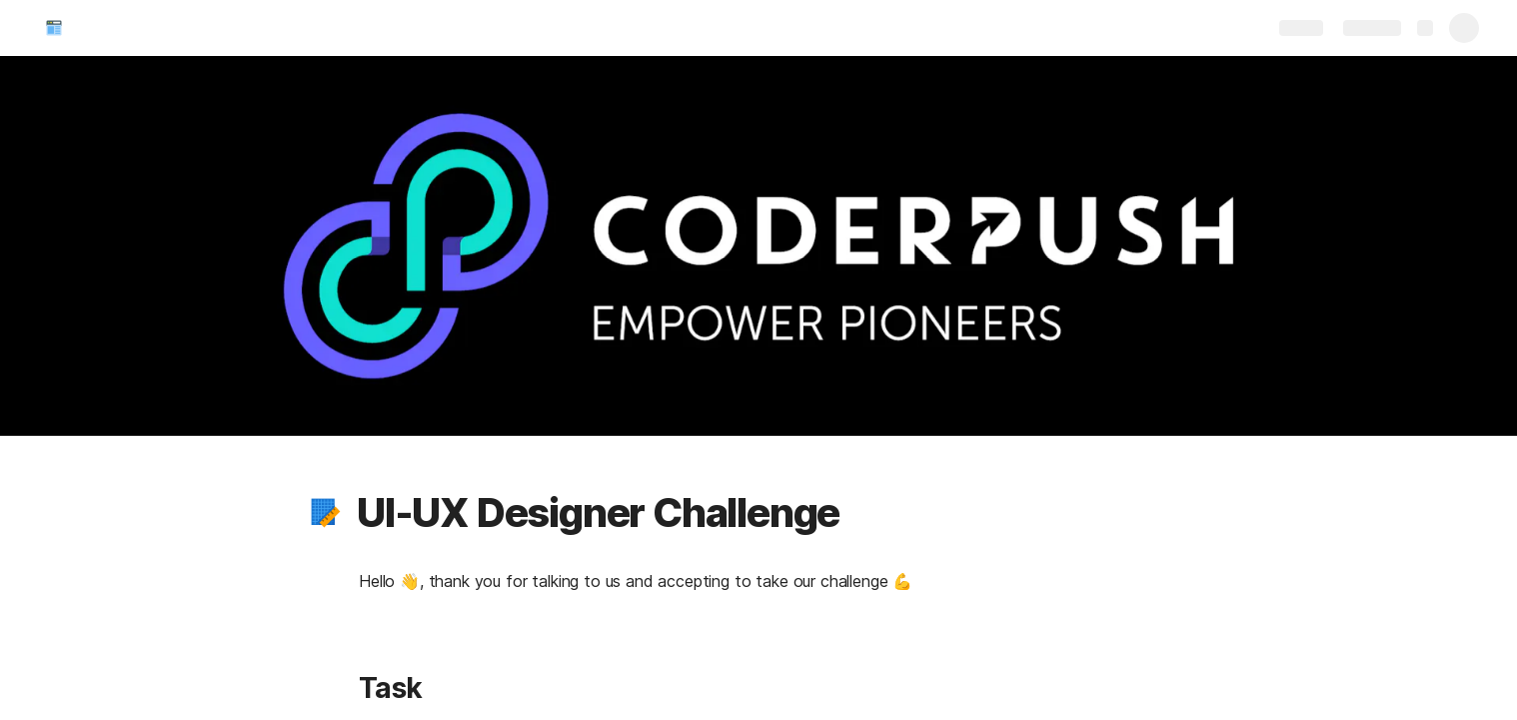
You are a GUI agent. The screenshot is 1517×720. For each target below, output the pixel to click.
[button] (326, 513)
